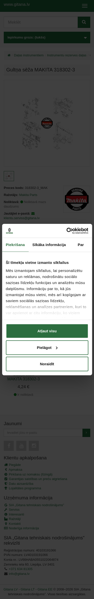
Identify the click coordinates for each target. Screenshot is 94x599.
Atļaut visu (47, 331)
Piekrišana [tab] (15, 245)
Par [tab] (81, 245)
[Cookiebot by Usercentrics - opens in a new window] (67, 230)
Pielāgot (47, 347)
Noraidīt (47, 364)
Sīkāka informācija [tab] (49, 245)
